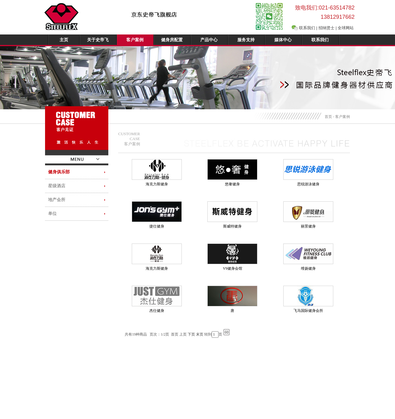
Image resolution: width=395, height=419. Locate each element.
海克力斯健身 (157, 184)
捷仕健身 (156, 226)
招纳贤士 (326, 28)
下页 (191, 334)
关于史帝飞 (98, 39)
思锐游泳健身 (308, 184)
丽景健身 (308, 226)
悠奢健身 (232, 184)
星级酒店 (56, 185)
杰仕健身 (156, 310)
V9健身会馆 (232, 268)
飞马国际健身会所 (308, 310)
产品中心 (209, 39)
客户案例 (134, 39)
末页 (199, 334)
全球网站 (346, 28)
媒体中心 (283, 39)
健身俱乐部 (59, 172)
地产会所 (56, 199)
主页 (64, 39)
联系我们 (307, 28)
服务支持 (246, 39)
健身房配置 (172, 39)
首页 (328, 117)
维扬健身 (308, 268)
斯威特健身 (232, 226)
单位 (52, 213)
